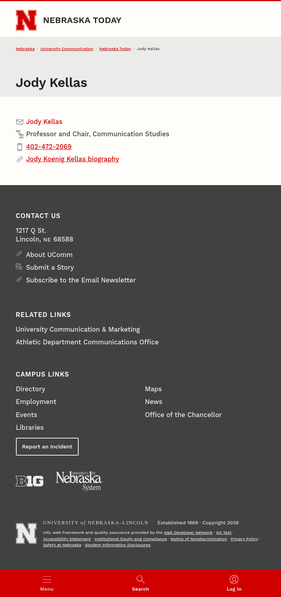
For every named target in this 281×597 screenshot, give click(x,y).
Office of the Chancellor (183, 415)
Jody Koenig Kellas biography (72, 159)
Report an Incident (47, 446)
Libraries (30, 427)
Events (26, 415)
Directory (30, 389)
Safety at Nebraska (62, 544)
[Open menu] (47, 583)
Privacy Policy (244, 538)
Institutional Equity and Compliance (131, 538)
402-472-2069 (49, 147)
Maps (153, 389)
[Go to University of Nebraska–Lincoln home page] (26, 20)
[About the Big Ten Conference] (29, 481)
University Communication (67, 48)
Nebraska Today (82, 20)
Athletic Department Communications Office (87, 342)
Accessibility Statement (67, 538)
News (154, 402)
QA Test (223, 532)
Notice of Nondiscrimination (199, 538)
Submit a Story (50, 267)
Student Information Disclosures (117, 544)
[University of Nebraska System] (79, 481)
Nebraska (25, 48)
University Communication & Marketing (78, 329)
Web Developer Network (188, 532)
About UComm (49, 255)
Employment (36, 402)
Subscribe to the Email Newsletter (81, 280)
